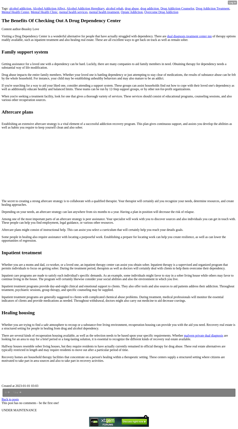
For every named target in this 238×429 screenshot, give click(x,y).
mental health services (73, 12)
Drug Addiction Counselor (177, 8)
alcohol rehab (114, 8)
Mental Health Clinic (44, 12)
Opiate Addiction (132, 12)
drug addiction (149, 8)
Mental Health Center (15, 12)
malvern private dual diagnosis (203, 335)
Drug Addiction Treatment (212, 8)
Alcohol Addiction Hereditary (85, 8)
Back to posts (10, 399)
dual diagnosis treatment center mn (189, 36)
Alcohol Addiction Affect (49, 8)
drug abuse (132, 8)
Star (17, 392)
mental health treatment (104, 12)
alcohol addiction (20, 8)
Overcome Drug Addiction (161, 12)
